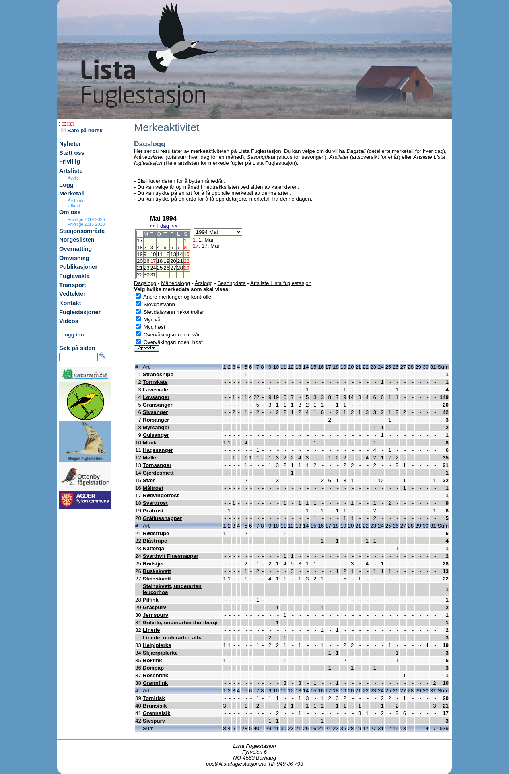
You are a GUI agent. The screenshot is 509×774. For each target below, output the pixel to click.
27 (173, 268)
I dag (163, 226)
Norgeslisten (77, 239)
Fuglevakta (74, 276)
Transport (72, 285)
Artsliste (71, 171)
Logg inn (72, 335)
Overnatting (75, 249)
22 (366, 367)
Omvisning (74, 258)
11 (160, 254)
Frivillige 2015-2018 (86, 224)
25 (160, 268)
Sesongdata (232, 283)
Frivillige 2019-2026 (86, 219)
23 (147, 268)
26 (166, 268)
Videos (68, 321)
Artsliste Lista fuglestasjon (280, 283)
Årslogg (204, 283)
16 (147, 261)
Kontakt (70, 303)
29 (418, 367)
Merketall (72, 193)
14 (180, 254)
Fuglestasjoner (80, 312)
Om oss (70, 212)
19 (166, 261)
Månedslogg (175, 283)
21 (180, 261)
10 (153, 254)
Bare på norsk (82, 130)
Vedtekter (72, 294)
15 (314, 367)
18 (160, 261)
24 (153, 268)
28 (180, 268)
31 (153, 275)
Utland (74, 205)
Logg (66, 185)
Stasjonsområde (82, 231)
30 (147, 275)
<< (152, 226)
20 (173, 261)
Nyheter (70, 144)
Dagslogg (145, 283)
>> (174, 226)
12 (166, 254)
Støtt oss (71, 153)
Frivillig (69, 161)
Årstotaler (77, 200)
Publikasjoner (78, 267)
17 (328, 367)
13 (173, 254)
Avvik (73, 178)
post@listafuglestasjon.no (236, 764)
